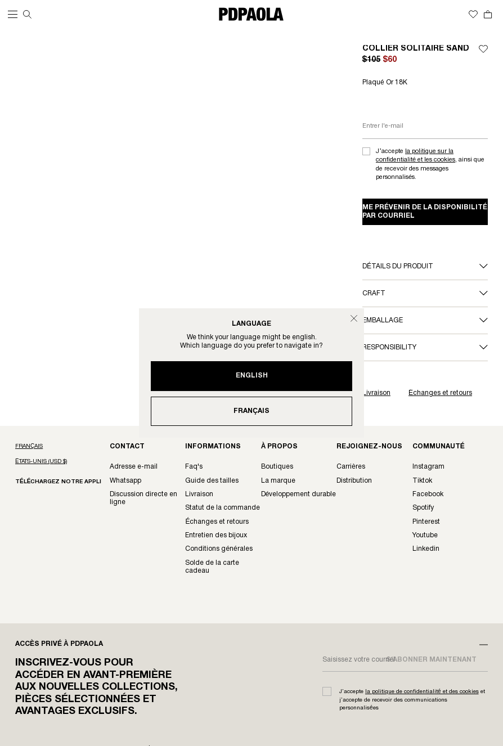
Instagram (428, 467)
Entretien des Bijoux (216, 535)
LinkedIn (425, 549)
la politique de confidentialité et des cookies (422, 691)
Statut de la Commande (222, 508)
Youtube (425, 535)
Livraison (376, 393)
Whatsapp (125, 481)
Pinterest (426, 522)
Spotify (423, 508)
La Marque (278, 481)
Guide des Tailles (212, 481)
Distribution (354, 481)
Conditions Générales (218, 549)
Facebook (427, 494)
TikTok (422, 481)
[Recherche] (27, 14)
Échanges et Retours (217, 522)
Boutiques (277, 467)
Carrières (350, 467)
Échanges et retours (440, 393)
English (252, 375)
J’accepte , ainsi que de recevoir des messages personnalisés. (430, 164)
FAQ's (194, 467)
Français (251, 411)
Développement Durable (298, 494)
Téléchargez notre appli (58, 481)
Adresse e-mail (134, 467)
